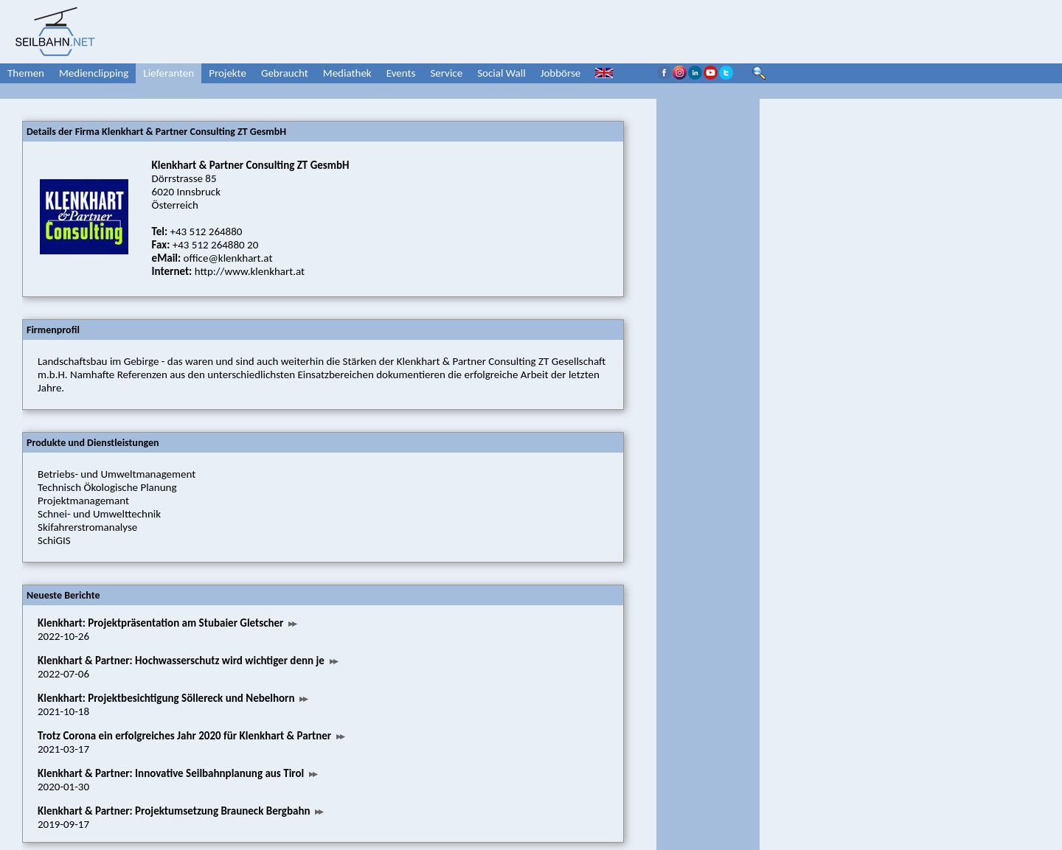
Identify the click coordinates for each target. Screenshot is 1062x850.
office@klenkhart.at (228, 258)
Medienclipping (93, 73)
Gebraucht (284, 73)
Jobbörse (561, 73)
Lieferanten (168, 73)
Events (401, 73)
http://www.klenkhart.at (250, 271)
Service (446, 73)
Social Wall (501, 73)
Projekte (227, 73)
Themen (25, 73)
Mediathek (347, 73)
